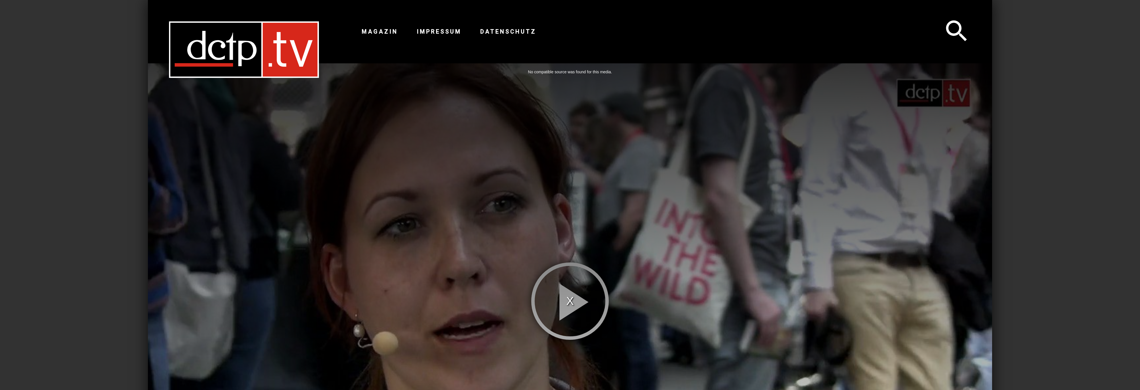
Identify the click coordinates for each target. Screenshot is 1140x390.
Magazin (380, 32)
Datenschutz (508, 32)
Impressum (439, 32)
